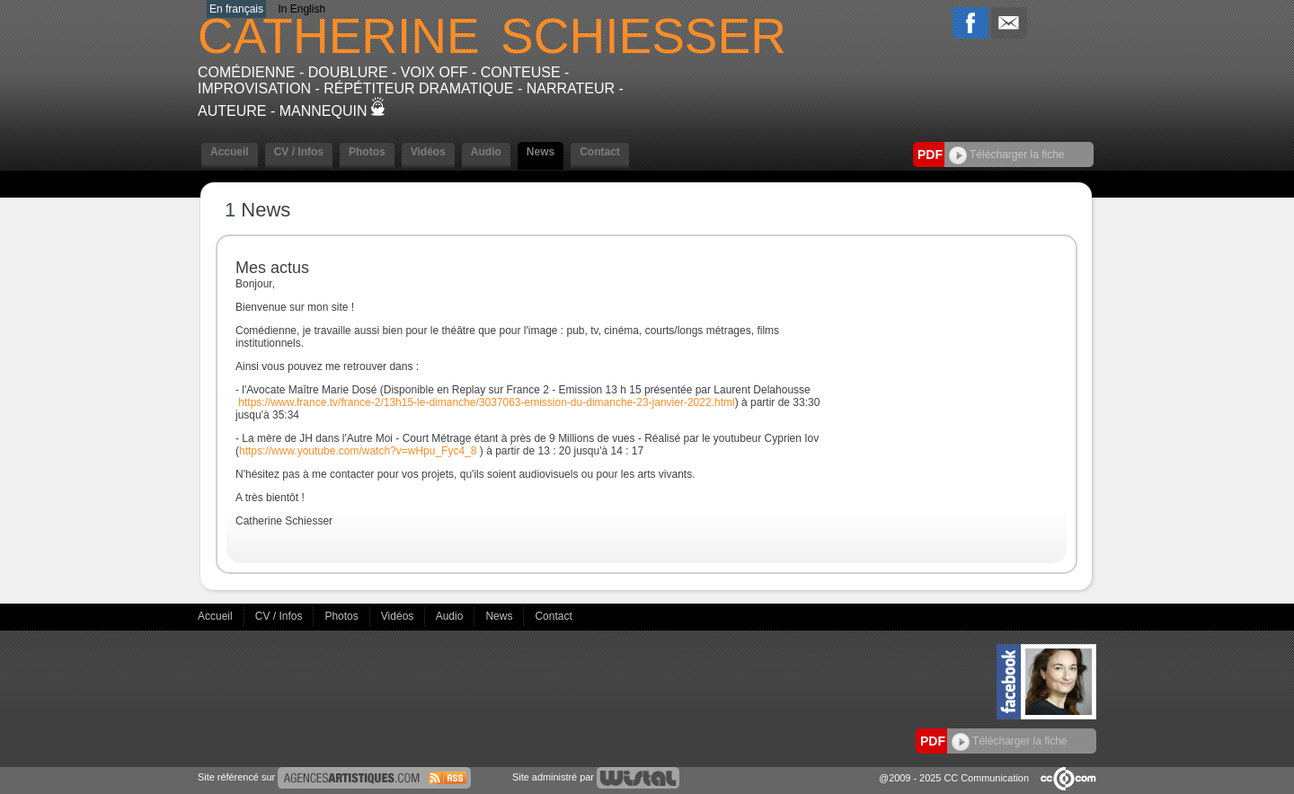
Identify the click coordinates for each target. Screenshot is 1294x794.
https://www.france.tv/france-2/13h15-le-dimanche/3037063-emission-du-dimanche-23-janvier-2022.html (486, 402)
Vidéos (428, 152)
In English (301, 9)
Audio (486, 152)
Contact (600, 152)
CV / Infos (299, 152)
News (540, 152)
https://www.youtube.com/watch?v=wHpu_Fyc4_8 (357, 451)
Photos (367, 152)
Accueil (229, 152)
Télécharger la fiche (1007, 154)
